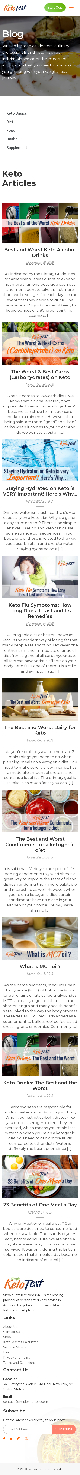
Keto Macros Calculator (20, 1342)
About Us (10, 1327)
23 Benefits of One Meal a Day (40, 1205)
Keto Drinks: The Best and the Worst (40, 1085)
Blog (6, 1352)
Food (10, 130)
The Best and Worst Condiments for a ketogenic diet (40, 844)
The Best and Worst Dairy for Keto (40, 730)
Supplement (16, 147)
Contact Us (11, 1332)
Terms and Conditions (19, 1363)
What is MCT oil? (40, 966)
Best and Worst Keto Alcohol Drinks (40, 252)
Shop (7, 1337)
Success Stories (14, 1347)
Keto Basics (16, 113)
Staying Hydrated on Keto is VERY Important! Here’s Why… (40, 491)
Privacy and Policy (16, 1357)
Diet (9, 122)
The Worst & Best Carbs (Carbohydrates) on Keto (40, 374)
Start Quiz (55, 7)
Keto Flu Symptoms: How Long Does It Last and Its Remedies (40, 610)
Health (12, 139)
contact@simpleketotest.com (25, 1402)
